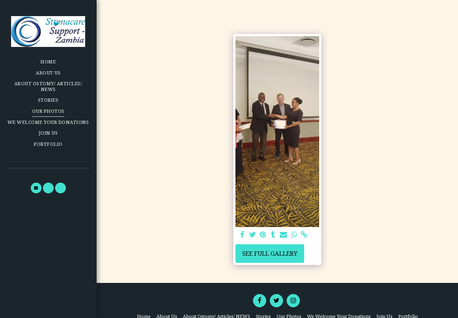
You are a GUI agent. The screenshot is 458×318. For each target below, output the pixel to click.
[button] (36, 188)
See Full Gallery (269, 253)
